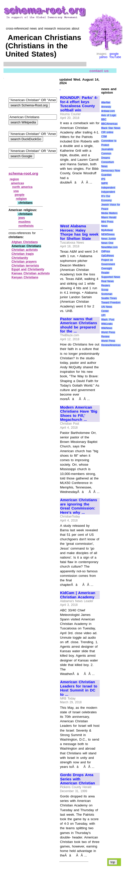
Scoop (104, 289)
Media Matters (109, 213)
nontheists (26, 226)
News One (107, 243)
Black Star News (110, 128)
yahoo (103, 57)
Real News (107, 281)
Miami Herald (108, 217)
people (20, 195)
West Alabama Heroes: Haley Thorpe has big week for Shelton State (79, 232)
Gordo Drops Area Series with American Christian (77, 779)
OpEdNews (107, 255)
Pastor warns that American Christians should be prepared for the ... (78, 325)
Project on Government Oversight (108, 264)
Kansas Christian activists (31, 273)
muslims (24, 222)
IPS (103, 179)
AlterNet (105, 102)
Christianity (20, 258)
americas (17, 183)
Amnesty (106, 106)
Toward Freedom (110, 302)
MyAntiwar (107, 230)
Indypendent (108, 192)
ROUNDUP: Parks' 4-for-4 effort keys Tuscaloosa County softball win (79, 104)
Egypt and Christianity (28, 269)
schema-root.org (23, 173)
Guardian (106, 174)
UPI (103, 315)
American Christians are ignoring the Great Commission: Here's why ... (78, 506)
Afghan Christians (25, 242)
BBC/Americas (109, 123)
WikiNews (106, 328)
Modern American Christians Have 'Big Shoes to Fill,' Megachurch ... (78, 413)
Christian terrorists (25, 265)
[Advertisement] (77, 202)
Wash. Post (107, 319)
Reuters (105, 285)
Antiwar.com (108, 111)
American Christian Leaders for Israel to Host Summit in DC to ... (78, 688)
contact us (99, 70)
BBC (103, 119)
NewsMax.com (109, 247)
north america (22, 187)
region (14, 179)
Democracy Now (110, 170)
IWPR (104, 183)
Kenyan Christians (25, 277)
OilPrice (105, 251)
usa (16, 191)
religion (21, 199)
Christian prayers (24, 261)
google (113, 54)
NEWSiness (107, 234)
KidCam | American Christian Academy (77, 595)
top (112, 862)
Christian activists (25, 250)
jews (21, 218)
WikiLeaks (107, 323)
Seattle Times (109, 298)
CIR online (107, 132)
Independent (108, 187)
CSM (104, 136)
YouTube (115, 57)
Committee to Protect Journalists (108, 145)
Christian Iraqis (23, 254)
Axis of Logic (108, 115)
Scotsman (106, 294)
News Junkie (108, 238)
